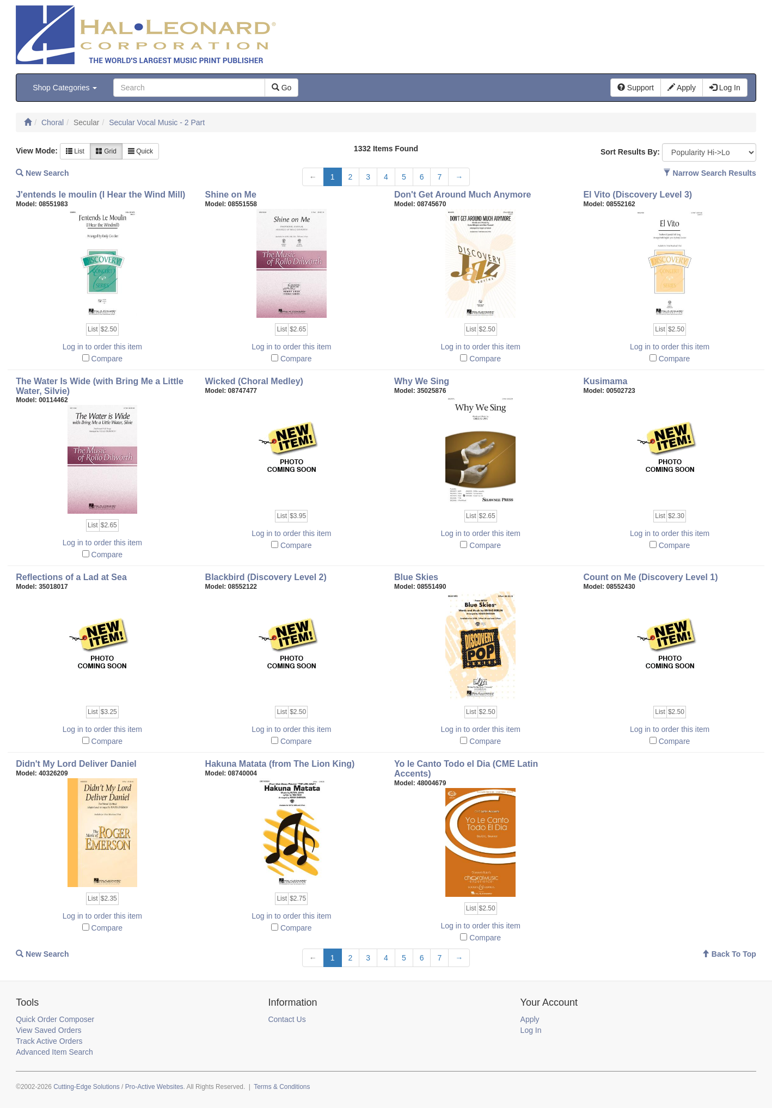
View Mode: (37, 150)
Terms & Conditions (282, 1087)
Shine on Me (230, 194)
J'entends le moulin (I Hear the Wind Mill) (100, 194)
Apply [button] (681, 87)
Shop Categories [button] (65, 87)
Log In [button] (724, 87)
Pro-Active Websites (154, 1087)
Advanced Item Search (54, 1052)
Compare (107, 358)
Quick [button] (140, 151)
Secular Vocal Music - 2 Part (157, 122)
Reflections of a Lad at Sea (71, 577)
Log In (531, 1030)
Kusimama (605, 381)
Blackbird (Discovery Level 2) (266, 577)
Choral (52, 122)
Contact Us (286, 1019)
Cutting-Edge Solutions (86, 1087)
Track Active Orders (49, 1041)
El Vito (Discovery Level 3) (637, 194)
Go (282, 87)
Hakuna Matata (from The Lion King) (280, 763)
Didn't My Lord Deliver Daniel (76, 763)
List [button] (75, 151)
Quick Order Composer (55, 1019)
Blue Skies (416, 577)
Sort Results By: (630, 151)
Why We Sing (421, 381)
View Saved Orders (48, 1030)
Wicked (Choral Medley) (254, 381)
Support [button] (635, 87)
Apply (530, 1019)
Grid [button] (106, 151)
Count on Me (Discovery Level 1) (650, 577)
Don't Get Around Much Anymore (462, 194)
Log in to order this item (102, 346)
